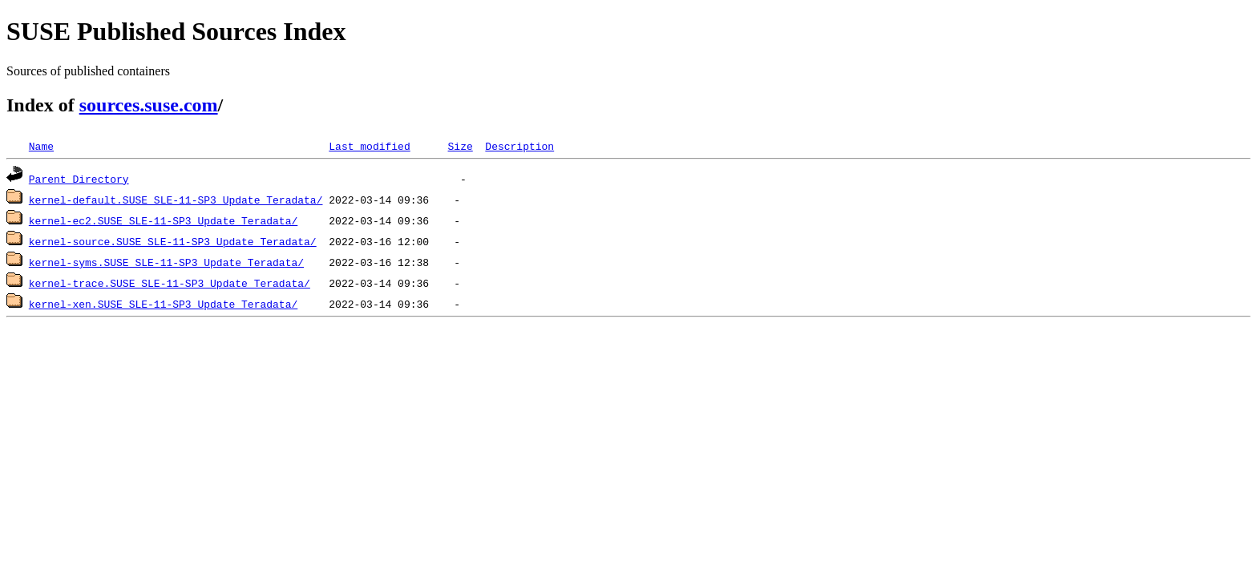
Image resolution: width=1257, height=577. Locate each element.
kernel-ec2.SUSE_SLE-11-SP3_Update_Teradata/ (163, 220)
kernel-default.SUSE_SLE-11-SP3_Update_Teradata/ (176, 199)
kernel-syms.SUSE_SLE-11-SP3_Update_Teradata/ (166, 262)
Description (519, 146)
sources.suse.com (148, 105)
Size (459, 146)
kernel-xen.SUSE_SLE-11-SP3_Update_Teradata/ (163, 304)
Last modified (369, 146)
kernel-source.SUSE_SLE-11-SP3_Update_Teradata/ (173, 241)
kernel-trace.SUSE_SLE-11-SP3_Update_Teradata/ (169, 283)
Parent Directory (79, 178)
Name (41, 146)
